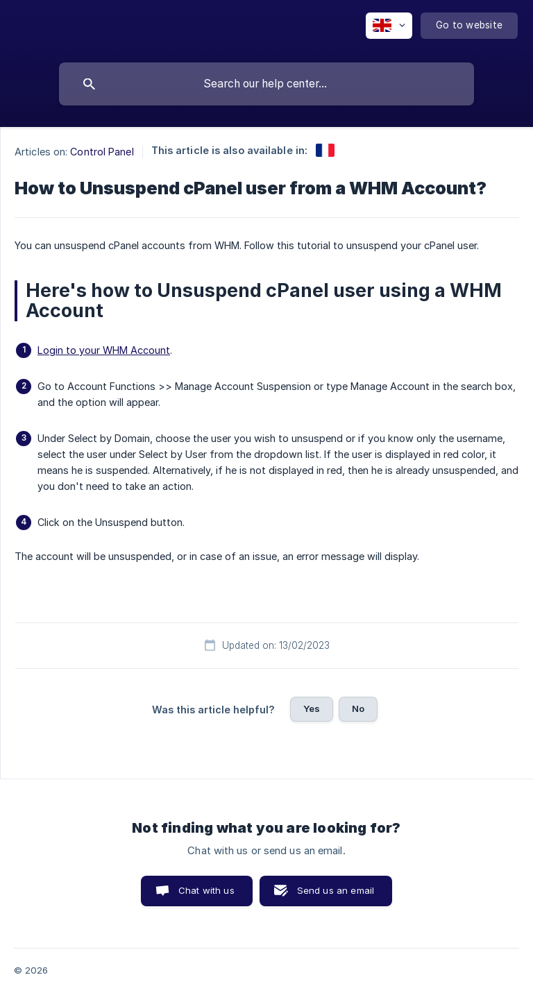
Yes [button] (311, 708)
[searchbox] (266, 83)
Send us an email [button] (335, 890)
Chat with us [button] (206, 890)
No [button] (358, 708)
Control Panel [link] (101, 152)
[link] (325, 150)
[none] (389, 25)
